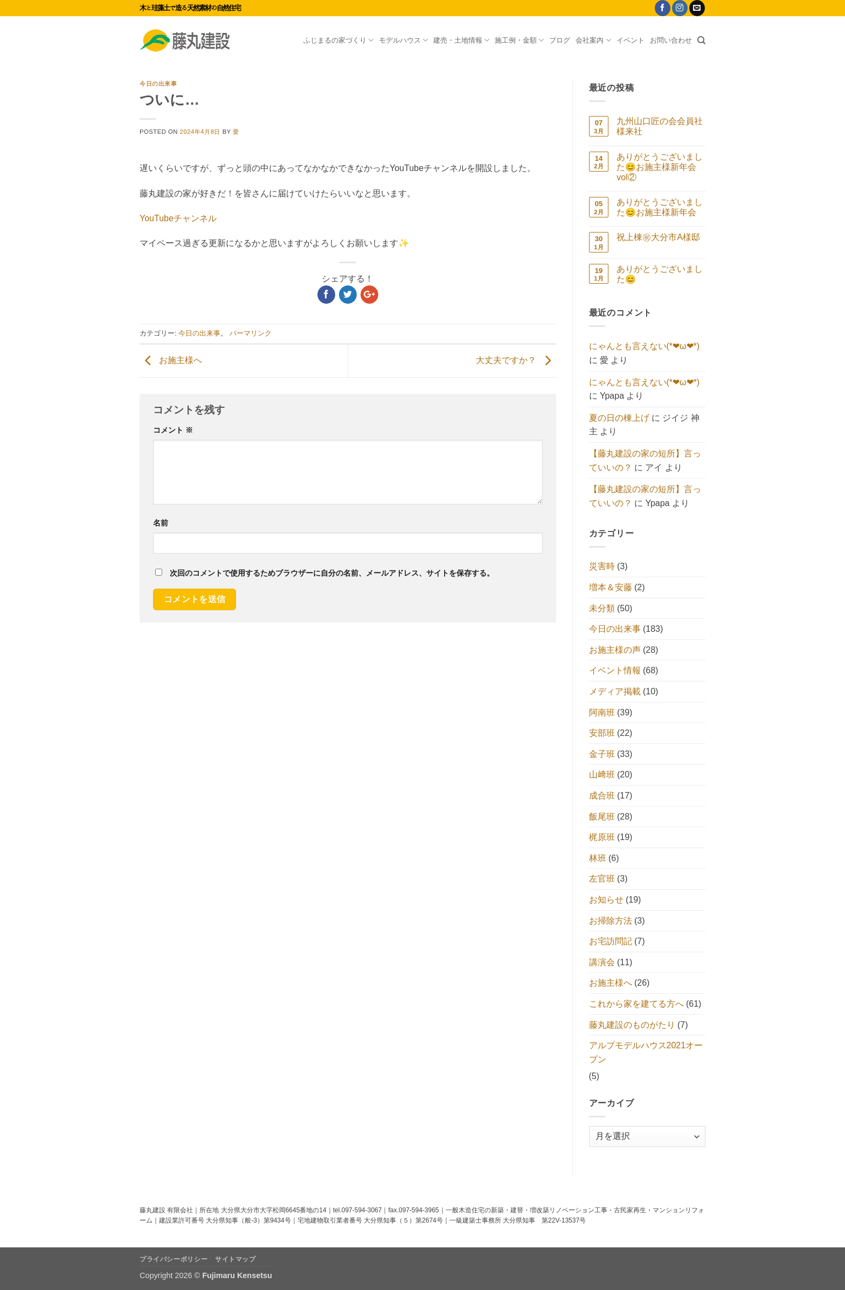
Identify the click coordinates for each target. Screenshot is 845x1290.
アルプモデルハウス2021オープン (646, 1052)
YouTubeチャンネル (178, 218)
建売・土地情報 (461, 40)
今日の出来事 (158, 83)
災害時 (602, 566)
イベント (631, 40)
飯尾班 (602, 816)
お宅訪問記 (610, 941)
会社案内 (593, 40)
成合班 (602, 795)
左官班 (602, 878)
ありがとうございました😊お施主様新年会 (660, 207)
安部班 (602, 733)
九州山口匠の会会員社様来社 (660, 126)
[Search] (701, 40)
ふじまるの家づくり (338, 40)
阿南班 (602, 712)
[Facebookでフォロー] (662, 8)
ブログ (559, 40)
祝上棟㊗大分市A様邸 (658, 237)
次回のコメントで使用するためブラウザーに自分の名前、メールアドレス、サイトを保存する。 (332, 573)
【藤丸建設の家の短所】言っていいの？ (645, 460)
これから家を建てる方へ (636, 1003)
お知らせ (606, 899)
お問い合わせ (671, 40)
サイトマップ (235, 1259)
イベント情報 (615, 670)
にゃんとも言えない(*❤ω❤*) (644, 346)
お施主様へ (171, 360)
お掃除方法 (610, 920)
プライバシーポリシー (173, 1259)
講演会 (602, 962)
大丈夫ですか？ (516, 360)
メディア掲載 (615, 691)
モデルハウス (403, 40)
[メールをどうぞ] (697, 8)
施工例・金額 (519, 40)
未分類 (602, 608)
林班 (597, 858)
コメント (173, 430)
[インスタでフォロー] (680, 8)
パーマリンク (251, 333)
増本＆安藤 (610, 587)
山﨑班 (602, 774)
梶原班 (602, 837)
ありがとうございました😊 (660, 274)
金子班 (602, 754)
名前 (160, 522)
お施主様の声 (615, 649)
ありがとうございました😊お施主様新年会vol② (660, 167)
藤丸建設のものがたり (632, 1024)
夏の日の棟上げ (619, 417)
